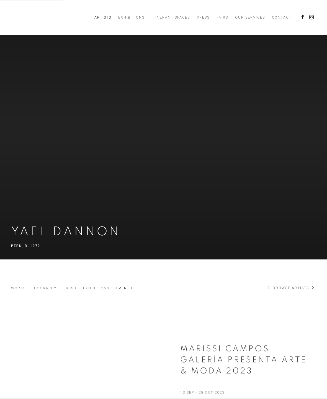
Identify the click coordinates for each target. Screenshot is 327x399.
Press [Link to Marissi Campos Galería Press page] (203, 17)
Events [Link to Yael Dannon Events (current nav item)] (124, 288)
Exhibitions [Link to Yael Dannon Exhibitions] (96, 288)
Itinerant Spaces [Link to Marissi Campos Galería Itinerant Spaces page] (170, 17)
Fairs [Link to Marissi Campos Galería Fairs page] (222, 17)
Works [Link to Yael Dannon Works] (18, 288)
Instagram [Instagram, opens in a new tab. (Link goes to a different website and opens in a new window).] (311, 17)
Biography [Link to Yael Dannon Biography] (44, 288)
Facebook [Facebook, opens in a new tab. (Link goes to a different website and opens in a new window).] (302, 17)
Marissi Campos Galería (50, 17)
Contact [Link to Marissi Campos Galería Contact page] (281, 17)
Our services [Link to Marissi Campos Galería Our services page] (250, 17)
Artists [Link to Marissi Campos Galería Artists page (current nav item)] (102, 17)
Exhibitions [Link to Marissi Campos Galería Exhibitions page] (131, 17)
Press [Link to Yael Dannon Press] (69, 288)
